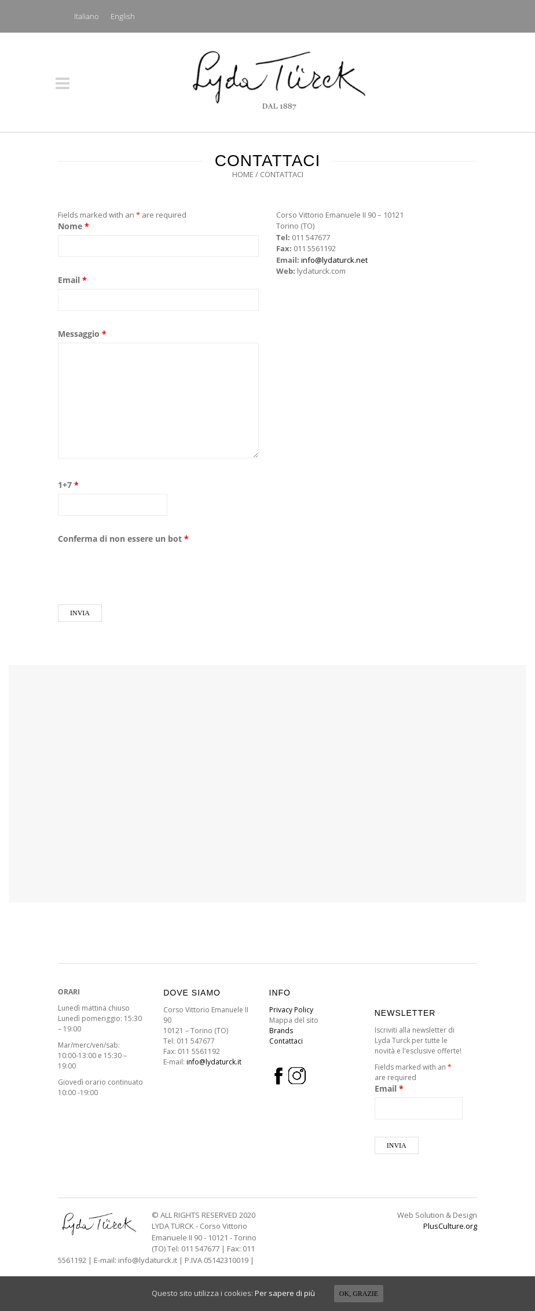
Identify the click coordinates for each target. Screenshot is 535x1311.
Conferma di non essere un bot (123, 538)
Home (243, 174)
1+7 (68, 484)
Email (72, 279)
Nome (73, 226)
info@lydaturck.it (213, 1062)
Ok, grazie (358, 1294)
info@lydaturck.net (334, 260)
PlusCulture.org (450, 1226)
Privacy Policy (291, 1010)
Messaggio (82, 333)
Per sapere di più (285, 1293)
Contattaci (286, 1041)
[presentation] (146, 570)
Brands (281, 1030)
